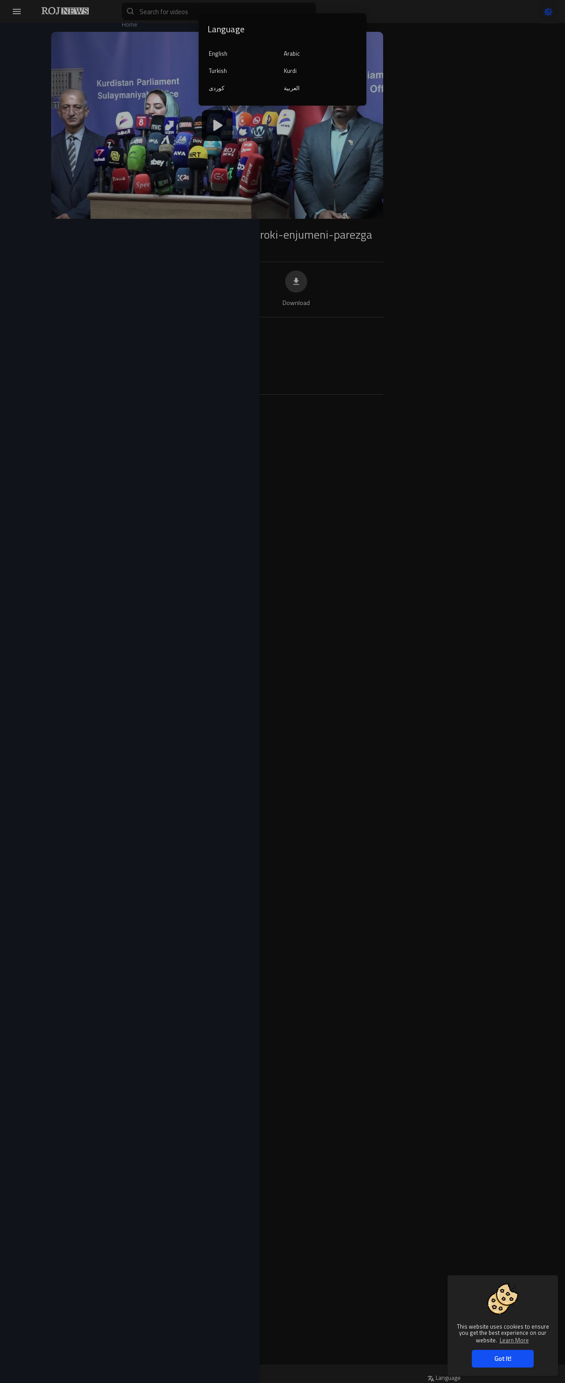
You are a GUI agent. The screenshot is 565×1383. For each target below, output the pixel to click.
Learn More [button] (514, 1340)
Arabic (292, 53)
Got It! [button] (502, 1358)
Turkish (218, 70)
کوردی (216, 88)
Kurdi (290, 70)
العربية (292, 88)
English (218, 53)
